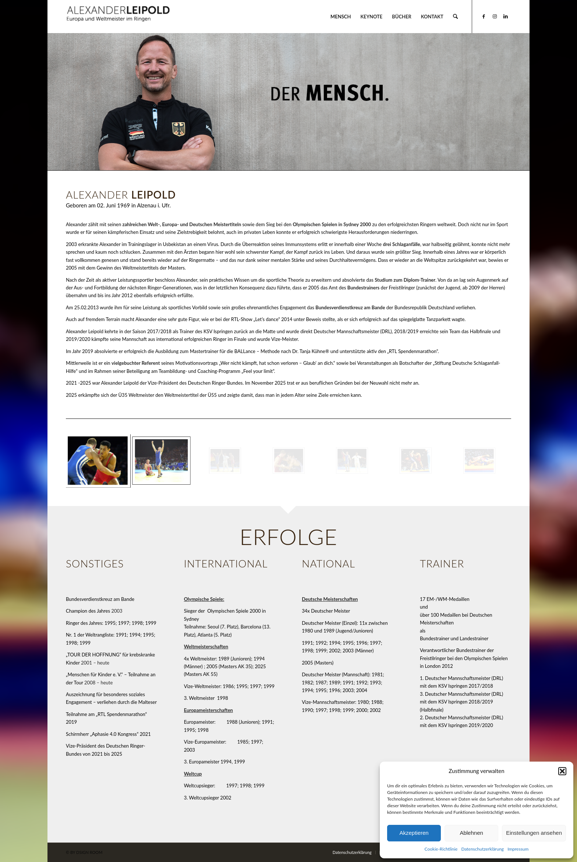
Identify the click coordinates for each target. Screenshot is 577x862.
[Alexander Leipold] (118, 16)
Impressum (517, 849)
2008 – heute (98, 682)
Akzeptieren (413, 833)
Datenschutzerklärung (482, 849)
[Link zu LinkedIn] (505, 16)
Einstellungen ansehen (534, 833)
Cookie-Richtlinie (441, 849)
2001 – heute (95, 663)
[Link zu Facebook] (483, 16)
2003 (116, 611)
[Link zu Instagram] (494, 16)
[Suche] (455, 16)
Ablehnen (471, 833)
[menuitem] (340, 16)
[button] (562, 771)
